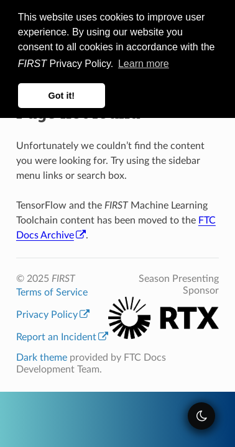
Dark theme (41, 358)
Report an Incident (62, 337)
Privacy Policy (53, 315)
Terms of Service (52, 292)
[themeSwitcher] (201, 416)
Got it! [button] (61, 96)
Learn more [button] (143, 63)
